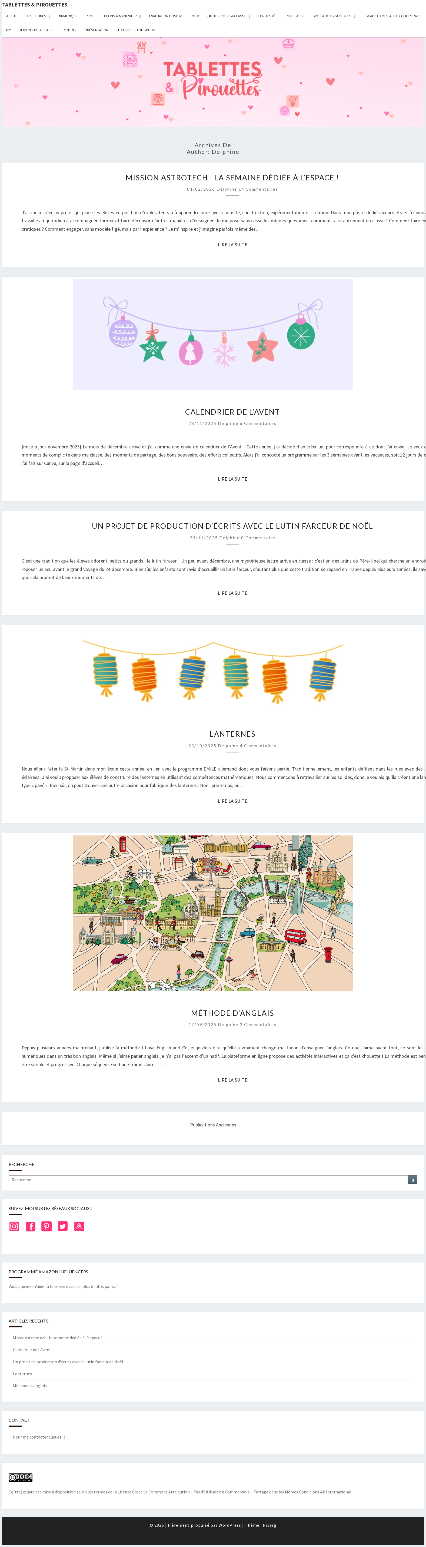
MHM (195, 16)
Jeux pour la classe (37, 30)
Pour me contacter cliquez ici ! (40, 1437)
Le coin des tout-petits (137, 30)
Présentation (96, 30)
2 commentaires (258, 1024)
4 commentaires (258, 745)
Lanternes (232, 733)
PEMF (90, 16)
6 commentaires (258, 423)
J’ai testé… (269, 16)
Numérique (68, 16)
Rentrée (70, 30)
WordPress (230, 1525)
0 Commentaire (258, 537)
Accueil (12, 16)
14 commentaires (258, 189)
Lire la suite (232, 245)
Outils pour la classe (226, 16)
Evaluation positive (166, 16)
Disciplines (36, 16)
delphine (227, 189)
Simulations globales (332, 16)
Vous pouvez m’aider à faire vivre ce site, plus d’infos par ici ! (63, 1286)
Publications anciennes (213, 1125)
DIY (8, 30)
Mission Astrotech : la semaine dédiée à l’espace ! (232, 177)
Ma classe (296, 16)
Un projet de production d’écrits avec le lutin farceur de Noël (232, 525)
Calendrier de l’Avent (232, 411)
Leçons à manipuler (119, 16)
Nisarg (270, 1525)
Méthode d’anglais (232, 1013)
